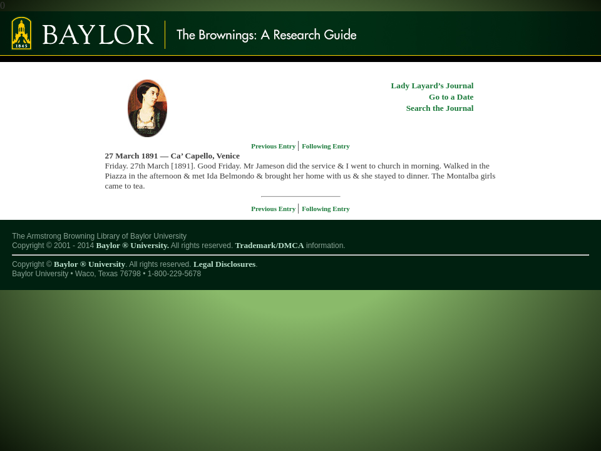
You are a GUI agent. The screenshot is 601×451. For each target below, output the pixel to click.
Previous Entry (274, 146)
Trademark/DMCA (269, 245)
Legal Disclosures (224, 264)
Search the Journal (440, 108)
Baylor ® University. (132, 245)
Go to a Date (451, 96)
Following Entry (326, 146)
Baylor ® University (89, 264)
